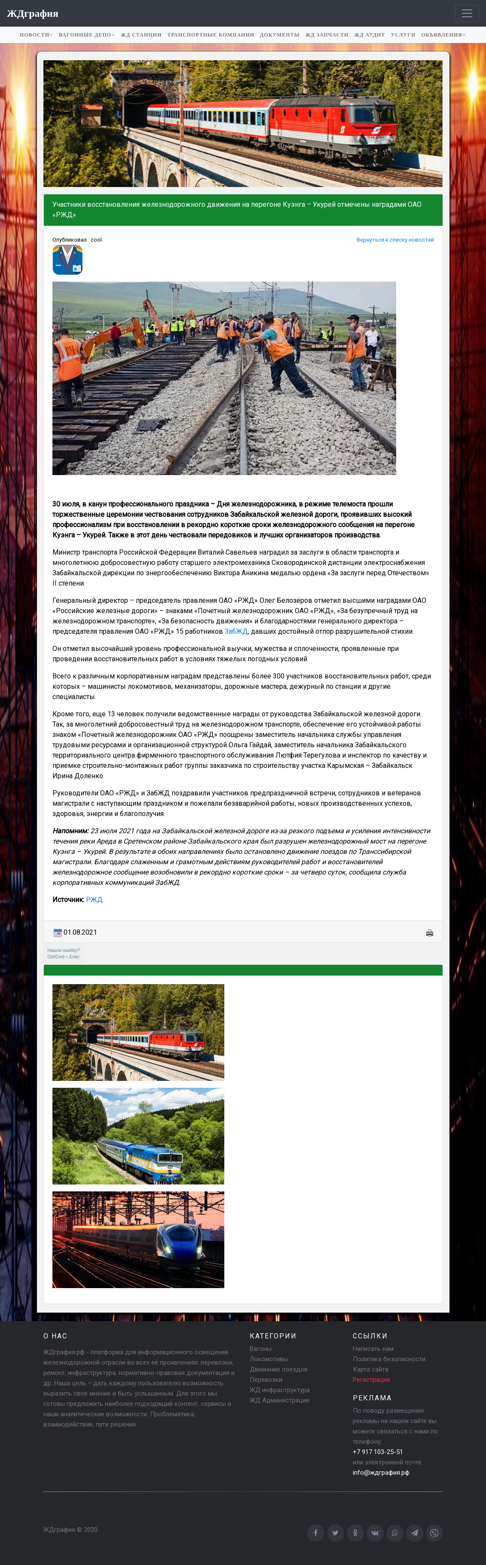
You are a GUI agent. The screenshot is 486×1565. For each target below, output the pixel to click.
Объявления (443, 35)
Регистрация (371, 1380)
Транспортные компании (210, 35)
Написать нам (373, 1349)
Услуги (403, 35)
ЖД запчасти (326, 35)
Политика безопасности (389, 1359)
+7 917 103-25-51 (378, 1452)
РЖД (94, 900)
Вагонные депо (87, 35)
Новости (36, 35)
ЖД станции (141, 35)
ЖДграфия (59, 1530)
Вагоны (261, 1349)
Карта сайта (370, 1369)
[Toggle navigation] (467, 13)
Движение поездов (279, 1369)
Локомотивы (269, 1359)
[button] (51, 124)
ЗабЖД (236, 631)
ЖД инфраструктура (280, 1390)
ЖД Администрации (279, 1400)
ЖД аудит (369, 35)
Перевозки (266, 1380)
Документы (280, 35)
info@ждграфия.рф (381, 1472)
